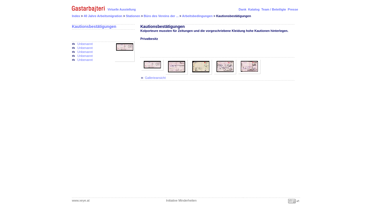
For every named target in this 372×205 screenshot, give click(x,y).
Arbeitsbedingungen (197, 16)
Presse (293, 9)
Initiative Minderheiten (181, 200)
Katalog (254, 9)
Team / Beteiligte (273, 9)
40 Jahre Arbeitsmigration (103, 16)
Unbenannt (85, 44)
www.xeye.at (81, 200)
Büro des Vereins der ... (161, 16)
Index (76, 16)
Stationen (133, 16)
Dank (242, 9)
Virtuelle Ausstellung (122, 9)
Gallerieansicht (155, 77)
